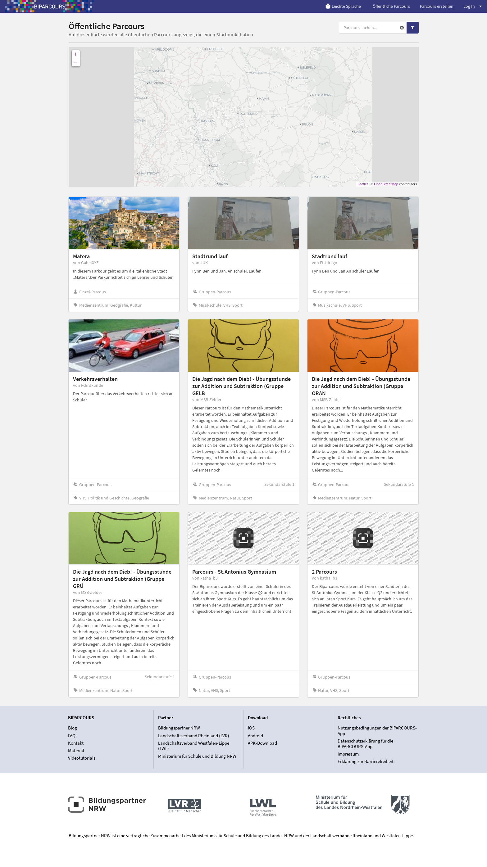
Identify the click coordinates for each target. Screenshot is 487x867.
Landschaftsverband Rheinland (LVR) (193, 735)
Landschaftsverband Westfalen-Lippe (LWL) (193, 746)
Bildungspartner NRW (179, 728)
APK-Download (262, 743)
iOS (251, 728)
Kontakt (76, 743)
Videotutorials (81, 758)
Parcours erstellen (436, 6)
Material (76, 750)
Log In (472, 6)
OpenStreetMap (386, 184)
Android (255, 735)
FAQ (71, 735)
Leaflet (362, 184)
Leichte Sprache (343, 6)
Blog (72, 728)
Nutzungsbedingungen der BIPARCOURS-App (377, 730)
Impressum (348, 754)
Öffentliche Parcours (391, 6)
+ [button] (76, 54)
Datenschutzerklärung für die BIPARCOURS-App (365, 743)
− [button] (76, 62)
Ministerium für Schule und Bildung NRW (197, 756)
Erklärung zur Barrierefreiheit (366, 761)
